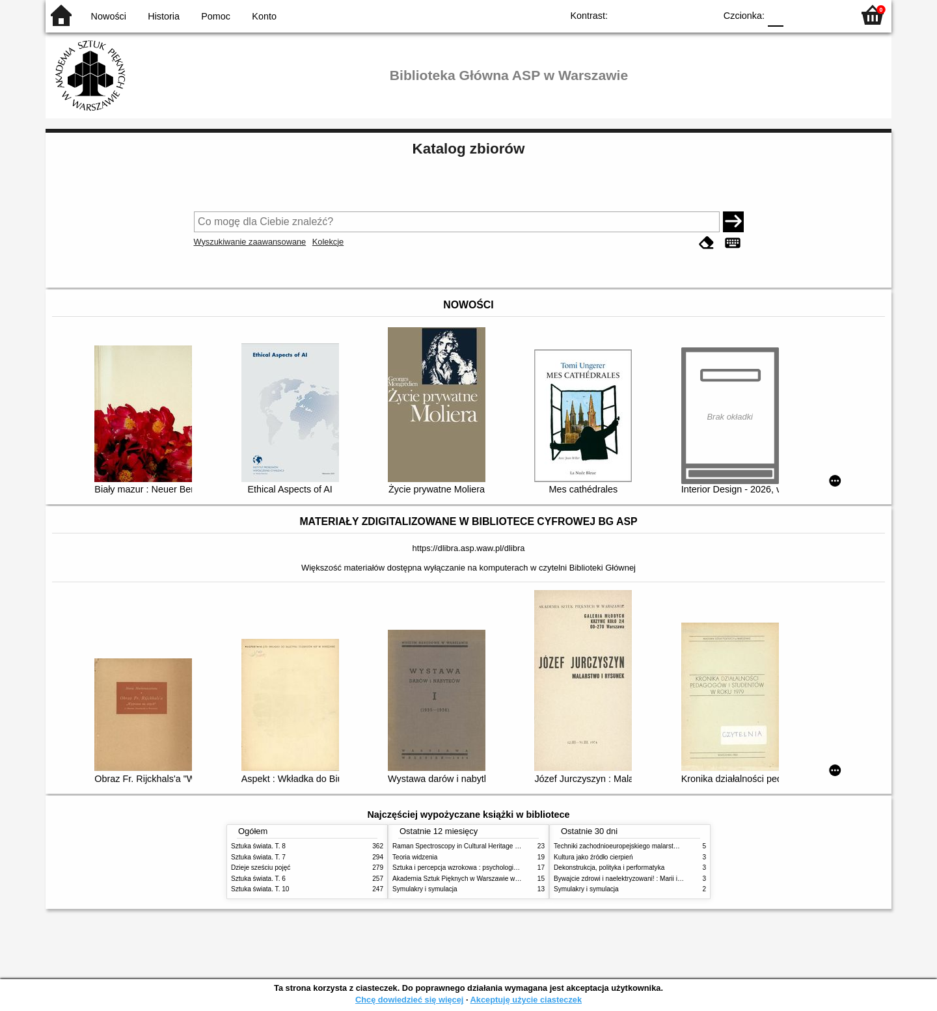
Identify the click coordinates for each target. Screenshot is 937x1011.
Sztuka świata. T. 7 (258, 857)
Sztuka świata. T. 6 (258, 878)
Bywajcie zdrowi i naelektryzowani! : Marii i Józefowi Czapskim (644, 878)
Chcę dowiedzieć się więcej (409, 999)
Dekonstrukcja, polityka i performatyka (609, 867)
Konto (264, 16)
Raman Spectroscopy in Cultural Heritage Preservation (472, 846)
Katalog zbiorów (469, 149)
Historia (164, 16)
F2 (828, 14)
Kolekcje (328, 242)
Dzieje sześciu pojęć (260, 867)
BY (701, 14)
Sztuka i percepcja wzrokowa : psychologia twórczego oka (476, 867)
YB (675, 14)
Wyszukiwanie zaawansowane (250, 242)
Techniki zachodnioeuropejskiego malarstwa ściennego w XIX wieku (652, 846)
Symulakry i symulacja (424, 889)
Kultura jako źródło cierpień (593, 857)
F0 (775, 14)
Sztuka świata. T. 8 (258, 846)
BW (648, 14)
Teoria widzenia (414, 857)
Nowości (108, 16)
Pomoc (215, 16)
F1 (798, 14)
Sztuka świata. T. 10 (260, 889)
